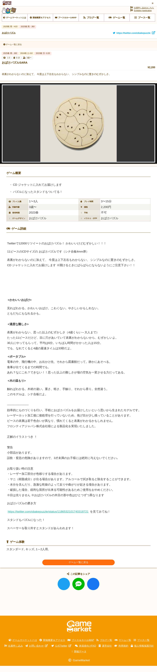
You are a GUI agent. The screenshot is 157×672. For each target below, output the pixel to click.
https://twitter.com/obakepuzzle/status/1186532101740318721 (48, 517)
